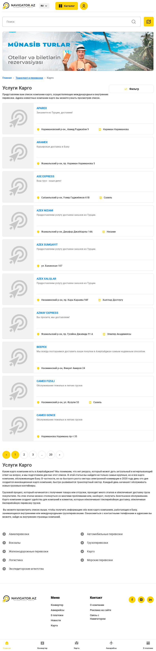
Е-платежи (57, 615)
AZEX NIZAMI (45, 210)
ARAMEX (42, 142)
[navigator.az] (19, 599)
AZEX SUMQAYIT (47, 244)
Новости (56, 620)
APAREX (42, 108)
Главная (7, 77)
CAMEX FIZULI (46, 381)
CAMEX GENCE (46, 415)
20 (50, 454)
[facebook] (132, 599)
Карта (54, 625)
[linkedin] (150, 599)
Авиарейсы (57, 610)
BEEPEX (42, 346)
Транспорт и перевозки (29, 77)
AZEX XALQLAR (46, 278)
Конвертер (57, 604)
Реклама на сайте (100, 610)
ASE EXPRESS (45, 176)
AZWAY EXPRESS (47, 312)
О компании (97, 604)
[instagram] (141, 599)
